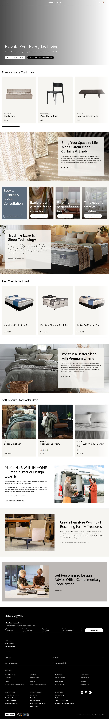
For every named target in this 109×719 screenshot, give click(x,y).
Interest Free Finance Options (64, 703)
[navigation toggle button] (6, 3)
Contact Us (33, 695)
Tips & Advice (34, 706)
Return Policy (59, 695)
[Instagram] (86, 692)
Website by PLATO (99, 714)
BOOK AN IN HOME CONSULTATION (16, 501)
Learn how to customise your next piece (74, 543)
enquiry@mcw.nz (10, 646)
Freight (57, 698)
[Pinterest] (90, 692)
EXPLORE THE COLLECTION (17, 258)
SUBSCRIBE (94, 630)
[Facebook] (82, 692)
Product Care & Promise (37, 703)
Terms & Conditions (61, 700)
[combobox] (73, 630)
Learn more (66, 168)
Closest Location (69, 627)
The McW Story (35, 700)
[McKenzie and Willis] (54, 3)
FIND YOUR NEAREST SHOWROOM (40, 57)
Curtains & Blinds (10, 698)
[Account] (99, 3)
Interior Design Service (12, 695)
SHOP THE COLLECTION (15, 57)
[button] (102, 3)
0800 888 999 (9, 644)
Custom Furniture (10, 700)
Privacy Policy (90, 714)
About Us (33, 698)
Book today (59, 590)
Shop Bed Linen (67, 377)
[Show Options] (82, 630)
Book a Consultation (11, 703)
